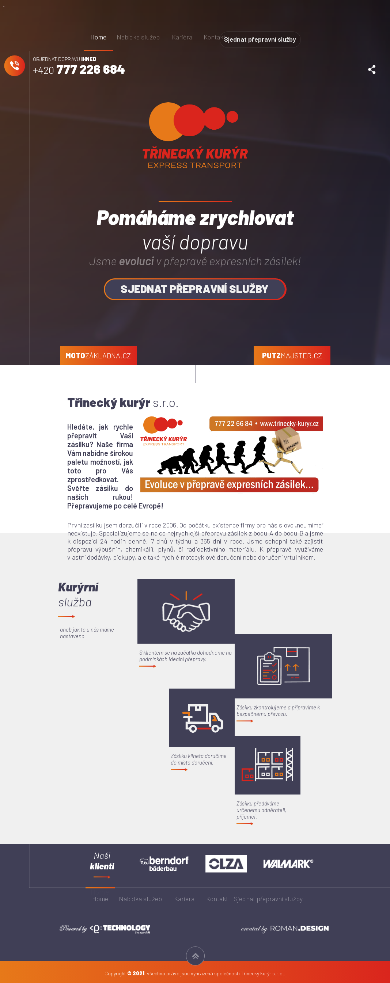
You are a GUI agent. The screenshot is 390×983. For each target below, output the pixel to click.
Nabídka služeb (138, 37)
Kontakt (215, 37)
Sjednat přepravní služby (274, 37)
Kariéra (182, 37)
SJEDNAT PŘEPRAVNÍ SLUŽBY (195, 288)
